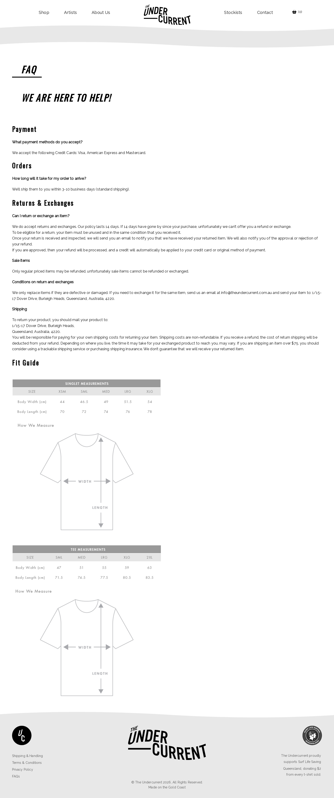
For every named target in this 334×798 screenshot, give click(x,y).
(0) (297, 12)
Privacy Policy (22, 769)
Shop (44, 12)
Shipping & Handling (27, 756)
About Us (101, 12)
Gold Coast (177, 787)
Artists (70, 12)
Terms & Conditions (27, 763)
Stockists (233, 12)
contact (265, 12)
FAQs (16, 776)
